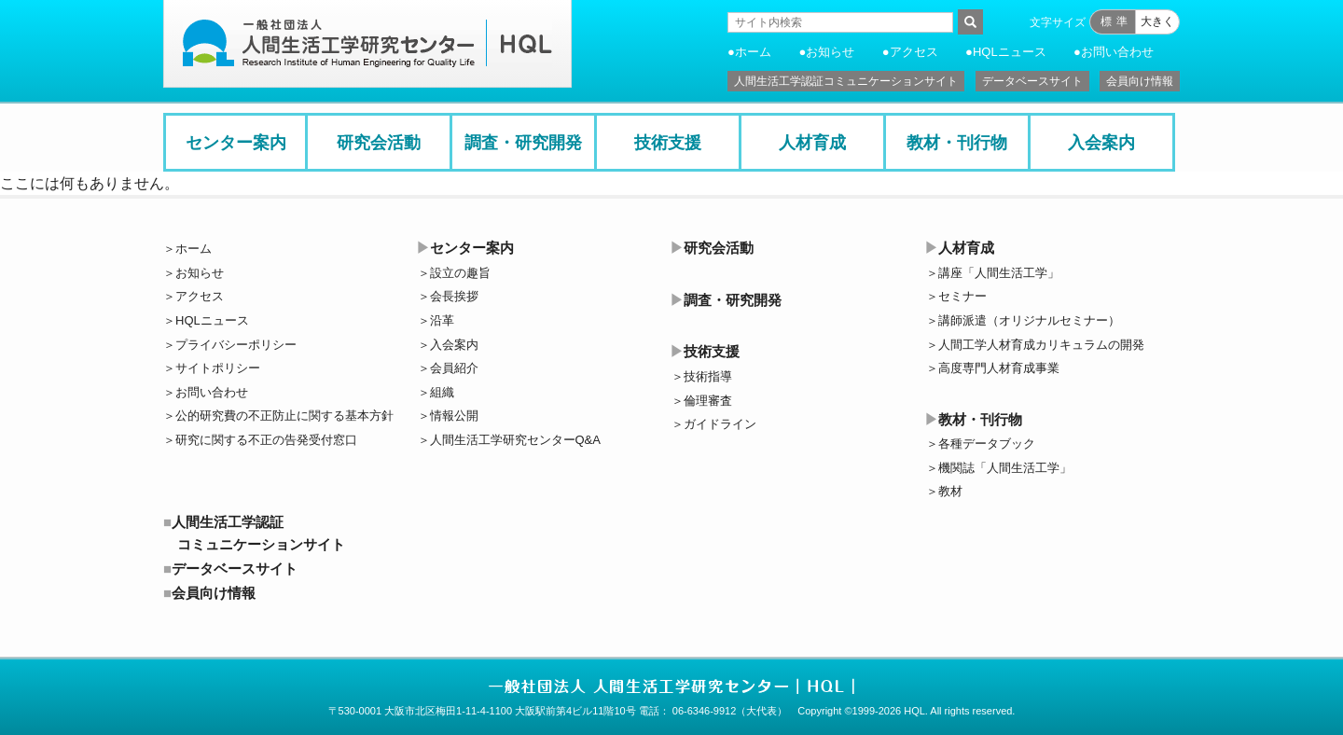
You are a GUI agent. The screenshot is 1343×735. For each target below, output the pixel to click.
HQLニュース (1009, 52)
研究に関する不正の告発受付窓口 (266, 440)
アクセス (914, 52)
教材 (950, 491)
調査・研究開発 (523, 142)
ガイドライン (720, 424)
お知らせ (830, 52)
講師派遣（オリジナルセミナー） (1029, 320)
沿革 (442, 320)
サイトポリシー (217, 368)
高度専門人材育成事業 (998, 368)
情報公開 (454, 416)
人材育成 (812, 142)
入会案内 (1101, 142)
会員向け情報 (1139, 81)
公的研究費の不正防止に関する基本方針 (284, 416)
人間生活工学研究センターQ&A (515, 440)
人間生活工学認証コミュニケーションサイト (846, 81)
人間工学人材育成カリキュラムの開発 (1041, 345)
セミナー (962, 296)
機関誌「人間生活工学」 (1005, 468)
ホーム (753, 52)
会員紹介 (454, 368)
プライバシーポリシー (236, 345)
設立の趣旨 (460, 273)
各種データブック (986, 444)
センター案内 (236, 142)
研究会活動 (379, 142)
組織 (442, 392)
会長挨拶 (454, 296)
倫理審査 (708, 401)
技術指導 (708, 376)
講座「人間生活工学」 (998, 273)
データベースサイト (1032, 81)
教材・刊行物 (957, 142)
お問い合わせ (1117, 52)
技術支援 (667, 142)
